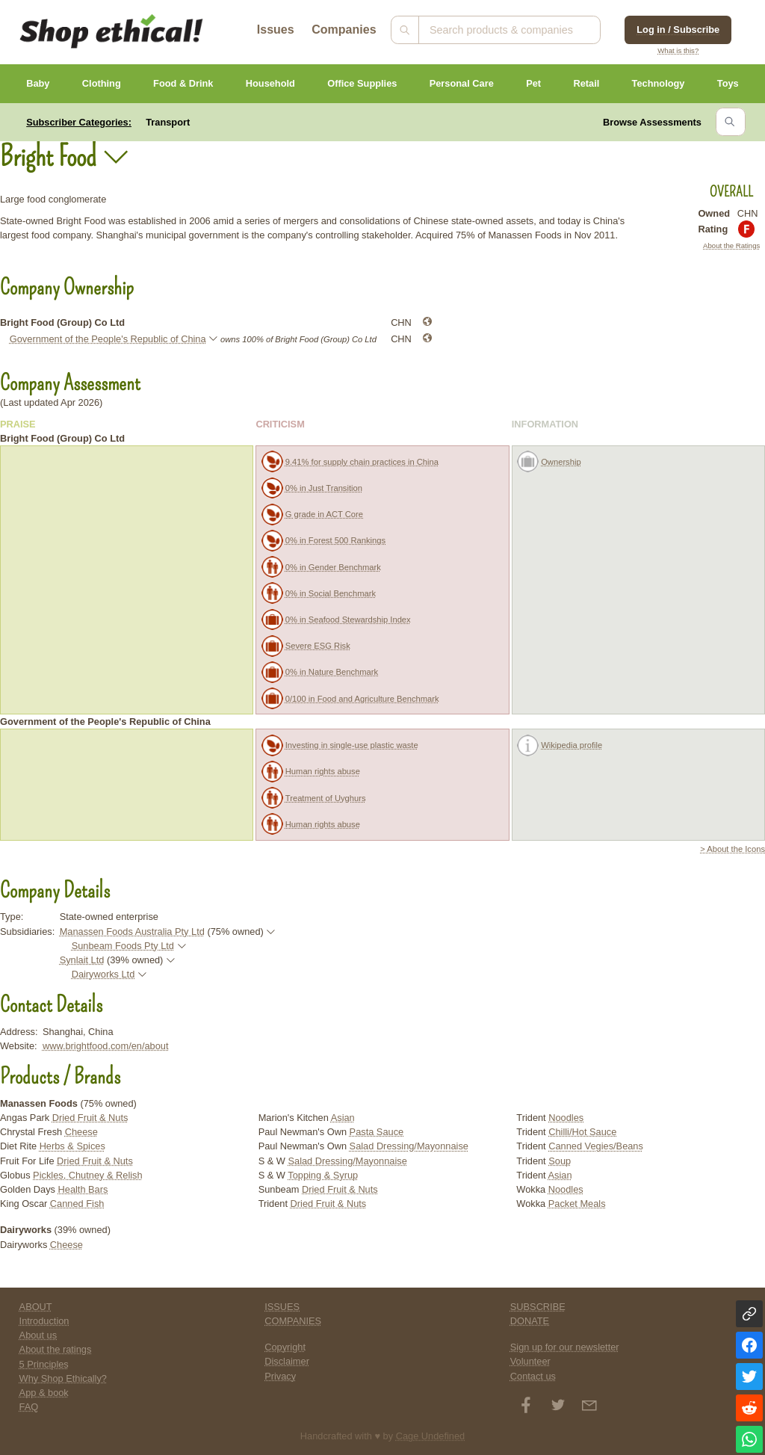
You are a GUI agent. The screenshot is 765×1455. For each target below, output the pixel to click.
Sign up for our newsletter (564, 1347)
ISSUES (282, 1306)
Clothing (101, 83)
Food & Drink (183, 83)
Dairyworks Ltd (103, 974)
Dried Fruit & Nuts (90, 1117)
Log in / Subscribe (678, 29)
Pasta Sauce (377, 1131)
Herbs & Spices (72, 1146)
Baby (37, 83)
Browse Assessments (652, 122)
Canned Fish (77, 1203)
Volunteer (530, 1361)
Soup (559, 1161)
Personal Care (462, 83)
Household (270, 83)
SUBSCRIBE (538, 1306)
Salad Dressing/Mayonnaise (409, 1146)
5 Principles (44, 1364)
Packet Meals (577, 1203)
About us (38, 1335)
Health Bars (83, 1189)
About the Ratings (731, 245)
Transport (168, 122)
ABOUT (35, 1306)
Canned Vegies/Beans (595, 1146)
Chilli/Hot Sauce (582, 1131)
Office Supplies (362, 83)
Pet (533, 83)
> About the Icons (732, 848)
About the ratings (55, 1349)
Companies (344, 29)
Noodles (565, 1117)
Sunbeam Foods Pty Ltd (123, 945)
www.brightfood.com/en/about (106, 1045)
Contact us (533, 1376)
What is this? (678, 50)
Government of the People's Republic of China (108, 339)
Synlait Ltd (82, 960)
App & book (44, 1392)
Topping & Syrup (323, 1175)
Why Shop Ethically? (63, 1378)
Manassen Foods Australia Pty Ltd (132, 931)
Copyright (285, 1347)
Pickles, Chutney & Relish (88, 1175)
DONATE (529, 1320)
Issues (275, 29)
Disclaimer (286, 1361)
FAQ (29, 1406)
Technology (658, 83)
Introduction (44, 1320)
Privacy (280, 1376)
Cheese (81, 1131)
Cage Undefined (430, 1436)
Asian (343, 1117)
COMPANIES (292, 1320)
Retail (586, 83)
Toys (728, 83)
